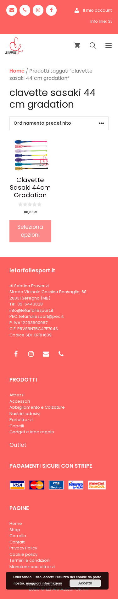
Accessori (19, 401)
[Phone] (25, 10)
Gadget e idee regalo (31, 432)
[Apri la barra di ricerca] (93, 46)
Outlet (17, 445)
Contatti (17, 542)
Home (17, 71)
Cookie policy (23, 554)
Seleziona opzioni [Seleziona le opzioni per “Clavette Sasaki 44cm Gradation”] (30, 231)
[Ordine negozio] (59, 123)
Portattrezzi (21, 420)
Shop (14, 530)
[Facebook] (51, 10)
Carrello (17, 536)
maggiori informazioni (44, 583)
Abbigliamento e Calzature (37, 407)
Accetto (85, 583)
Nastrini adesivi (24, 414)
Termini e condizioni (29, 560)
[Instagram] (38, 10)
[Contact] (11, 10)
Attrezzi (17, 395)
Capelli (16, 426)
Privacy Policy (23, 548)
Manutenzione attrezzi (32, 567)
